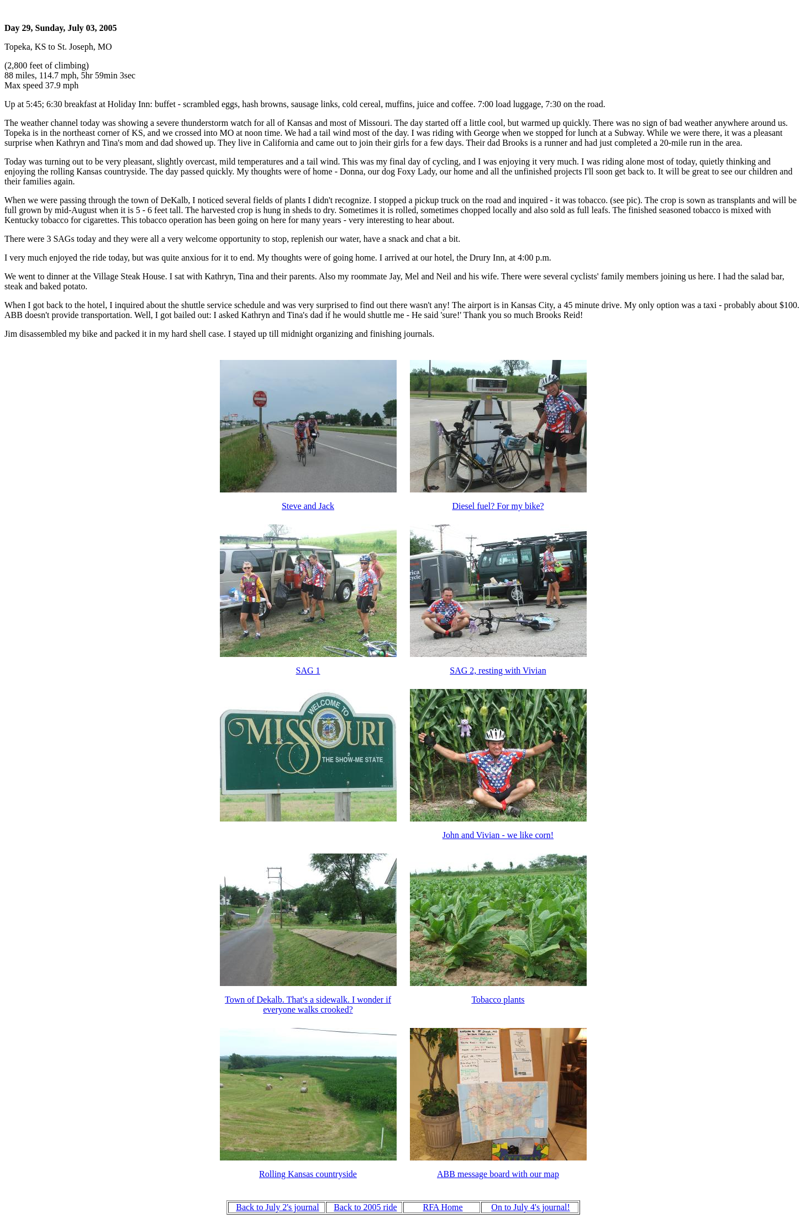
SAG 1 (308, 670)
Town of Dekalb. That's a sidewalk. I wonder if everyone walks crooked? (308, 1004)
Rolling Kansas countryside (308, 1174)
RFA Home (442, 1207)
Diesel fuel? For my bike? (498, 506)
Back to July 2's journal (277, 1207)
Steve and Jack (308, 506)
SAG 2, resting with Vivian (498, 670)
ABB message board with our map (498, 1174)
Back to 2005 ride (365, 1207)
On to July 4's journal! (530, 1207)
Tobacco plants (497, 999)
